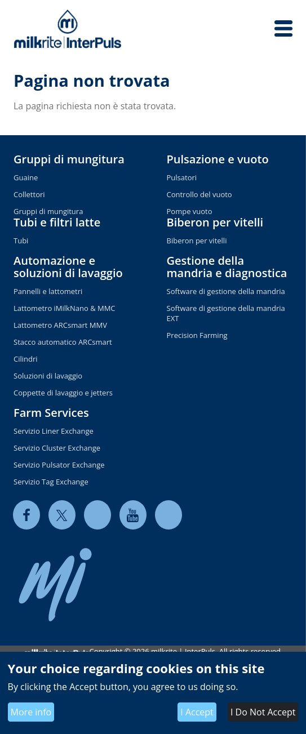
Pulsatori (182, 177)
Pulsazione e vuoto (218, 159)
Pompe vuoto (189, 211)
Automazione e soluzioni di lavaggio (68, 267)
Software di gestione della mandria (226, 291)
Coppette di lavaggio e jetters (63, 393)
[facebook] (26, 514)
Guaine (26, 177)
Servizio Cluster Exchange (57, 448)
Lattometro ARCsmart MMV (60, 325)
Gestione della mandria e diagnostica (227, 267)
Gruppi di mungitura (69, 159)
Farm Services (51, 412)
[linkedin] (97, 514)
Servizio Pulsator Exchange (59, 465)
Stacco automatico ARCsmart (63, 342)
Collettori (29, 194)
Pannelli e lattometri (48, 291)
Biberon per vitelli (215, 222)
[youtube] (133, 514)
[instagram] (168, 514)
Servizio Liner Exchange (54, 431)
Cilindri (26, 359)
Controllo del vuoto (199, 194)
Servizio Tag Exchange (51, 482)
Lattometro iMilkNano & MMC (65, 308)
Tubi (21, 240)
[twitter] (62, 514)
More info (31, 712)
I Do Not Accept (262, 712)
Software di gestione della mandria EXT (226, 313)
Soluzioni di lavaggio (48, 376)
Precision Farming (197, 335)
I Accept (197, 712)
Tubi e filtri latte (57, 222)
